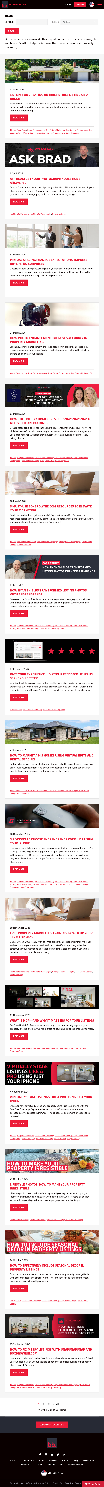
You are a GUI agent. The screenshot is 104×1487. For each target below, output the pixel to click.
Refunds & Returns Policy (38, 1483)
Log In (39, 1464)
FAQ (76, 1461)
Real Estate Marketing (55, 130)
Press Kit (26, 1464)
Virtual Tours (15, 1301)
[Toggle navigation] (100, 5)
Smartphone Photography (77, 130)
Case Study (49, 460)
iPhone (13, 130)
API (61, 1464)
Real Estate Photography (40, 214)
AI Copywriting (59, 133)
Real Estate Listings (79, 373)
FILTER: (55, 22)
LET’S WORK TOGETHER (52, 1425)
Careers (51, 1464)
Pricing (65, 1461)
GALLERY (52, 1461)
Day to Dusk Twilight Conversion (37, 133)
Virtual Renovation (56, 790)
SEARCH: (9, 22)
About (13, 1461)
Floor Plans (21, 130)
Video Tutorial (60, 1138)
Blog (41, 1461)
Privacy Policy (16, 1483)
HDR (91, 373)
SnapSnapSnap (72, 133)
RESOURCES (88, 1461)
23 (57, 1404)
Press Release (16, 709)
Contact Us (28, 1461)
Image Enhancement (36, 130)
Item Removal (23, 793)
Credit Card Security (63, 1483)
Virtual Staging (71, 790)
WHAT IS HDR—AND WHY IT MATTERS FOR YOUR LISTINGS (52, 1020)
